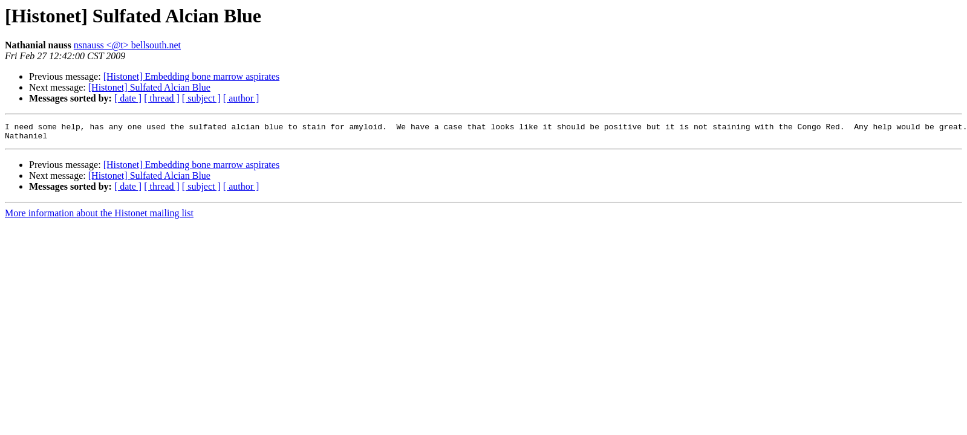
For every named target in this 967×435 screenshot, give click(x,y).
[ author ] (241, 98)
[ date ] (128, 98)
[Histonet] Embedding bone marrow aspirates (191, 76)
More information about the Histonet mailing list (99, 216)
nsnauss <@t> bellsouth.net (127, 45)
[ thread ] (162, 98)
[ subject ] (201, 98)
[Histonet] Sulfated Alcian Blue (149, 87)
